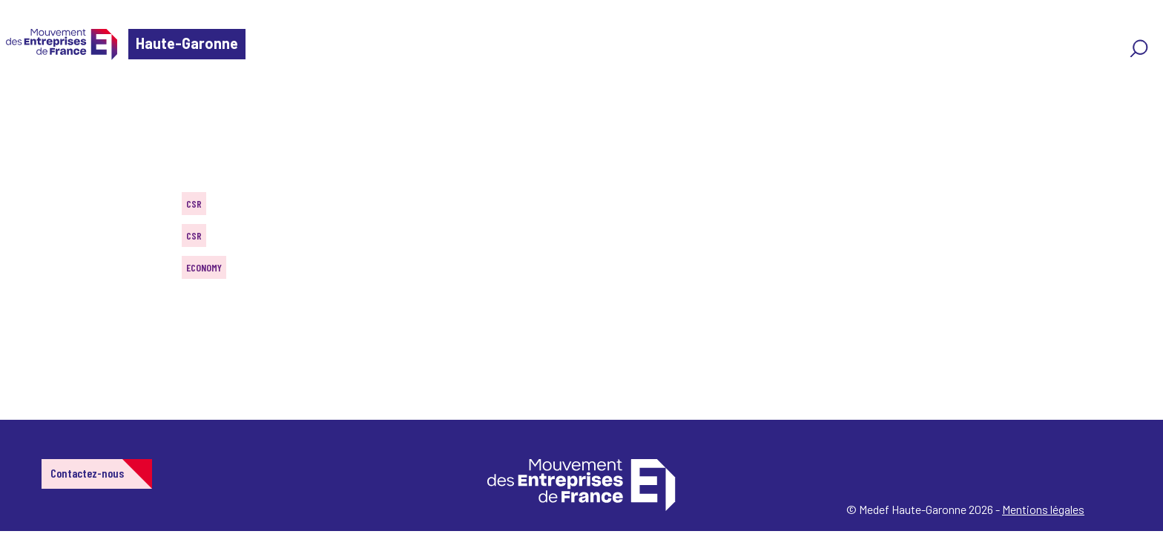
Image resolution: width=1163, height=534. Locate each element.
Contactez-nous (87, 473)
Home (32, 99)
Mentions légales (1043, 509)
